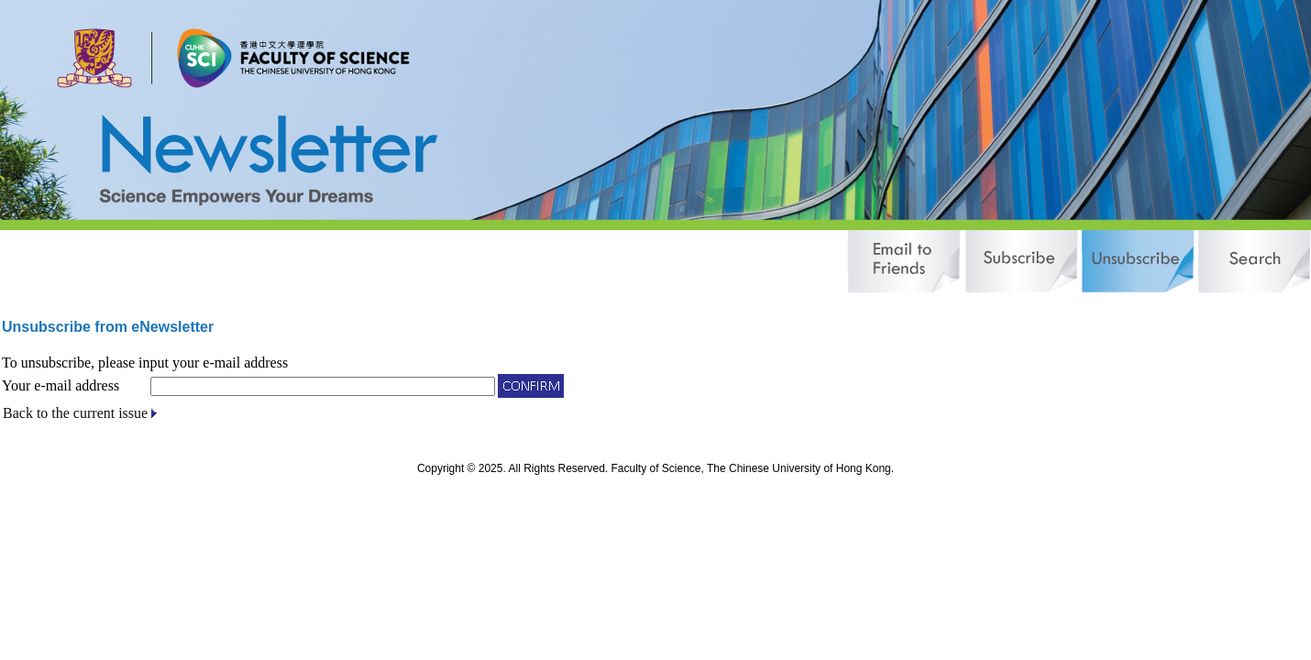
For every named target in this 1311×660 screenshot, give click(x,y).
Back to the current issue (75, 413)
